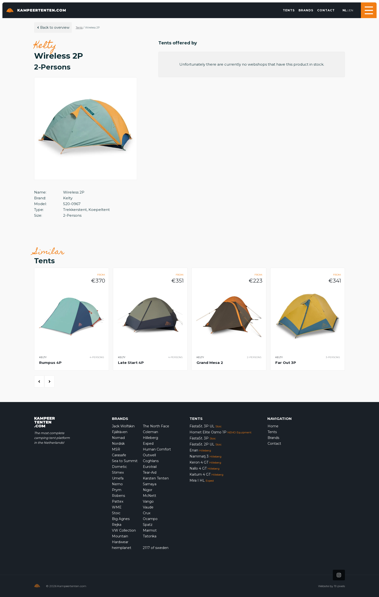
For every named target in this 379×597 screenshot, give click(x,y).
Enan (200, 450)
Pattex (117, 501)
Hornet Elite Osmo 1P (220, 432)
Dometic (119, 467)
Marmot (150, 530)
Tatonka (149, 536)
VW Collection (124, 530)
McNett (149, 495)
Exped (148, 443)
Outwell (149, 455)
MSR (116, 449)
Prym (116, 490)
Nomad (118, 438)
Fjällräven (119, 432)
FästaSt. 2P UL (206, 444)
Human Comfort (157, 449)
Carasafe (119, 455)
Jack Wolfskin (123, 426)
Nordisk (118, 443)
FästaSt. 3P (203, 438)
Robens (118, 495)
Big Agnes (121, 519)
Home (273, 426)
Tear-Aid (149, 472)
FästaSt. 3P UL (206, 426)
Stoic (116, 513)
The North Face (156, 426)
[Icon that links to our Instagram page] (339, 575)
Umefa (118, 478)
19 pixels (339, 586)
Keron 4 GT (205, 462)
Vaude (148, 507)
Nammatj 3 (205, 456)
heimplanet (121, 548)
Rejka (116, 524)
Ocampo (150, 519)
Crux (146, 513)
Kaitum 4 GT (206, 474)
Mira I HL (202, 480)
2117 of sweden (155, 548)
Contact (326, 10)
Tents (289, 10)
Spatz (148, 524)
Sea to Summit (125, 461)
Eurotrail (150, 467)
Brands (306, 10)
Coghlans (151, 461)
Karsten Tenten (156, 478)
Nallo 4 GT (204, 468)
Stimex (118, 472)
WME (117, 507)
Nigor (147, 490)
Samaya (149, 484)
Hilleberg (150, 438)
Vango (148, 501)
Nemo (117, 484)
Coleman (150, 432)
